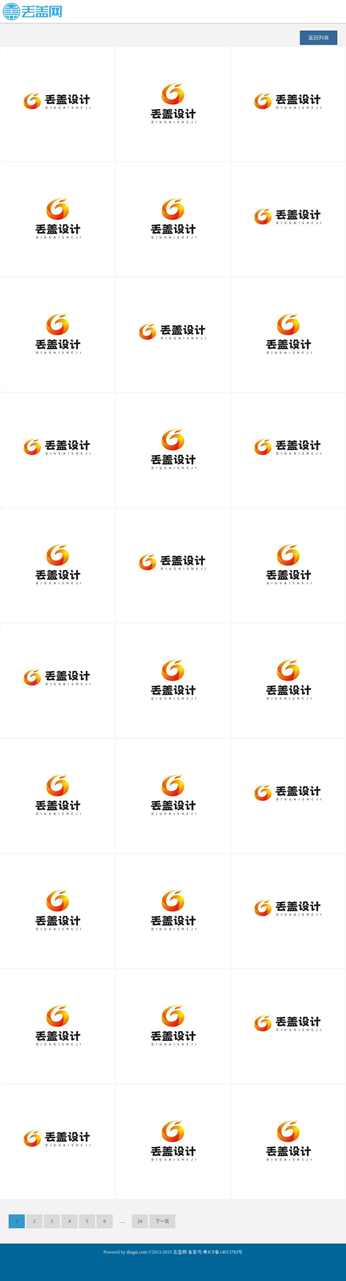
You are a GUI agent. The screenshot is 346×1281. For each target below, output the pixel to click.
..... (122, 1221)
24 (140, 1221)
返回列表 (318, 38)
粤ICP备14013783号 (222, 1252)
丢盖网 (180, 1252)
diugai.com (137, 1252)
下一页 (162, 1221)
